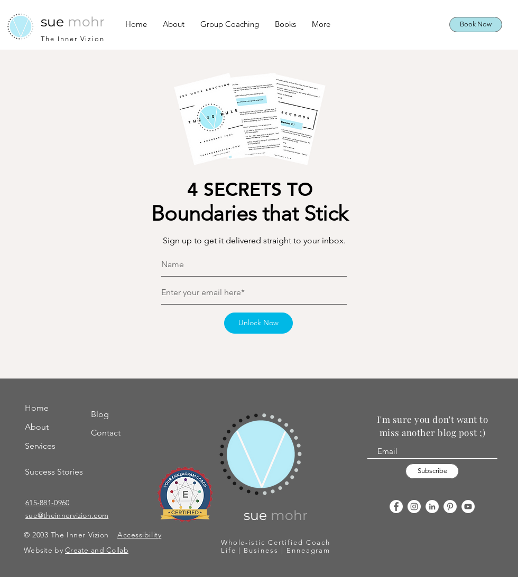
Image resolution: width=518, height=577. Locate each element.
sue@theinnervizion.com (66, 515)
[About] (50, 427)
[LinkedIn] (432, 506)
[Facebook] (396, 506)
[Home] (50, 408)
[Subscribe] (432, 471)
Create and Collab (96, 550)
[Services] (50, 446)
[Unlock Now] (258, 323)
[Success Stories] (57, 472)
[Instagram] (414, 506)
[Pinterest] (450, 506)
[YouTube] (468, 506)
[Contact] (111, 433)
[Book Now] (475, 24)
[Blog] (111, 414)
